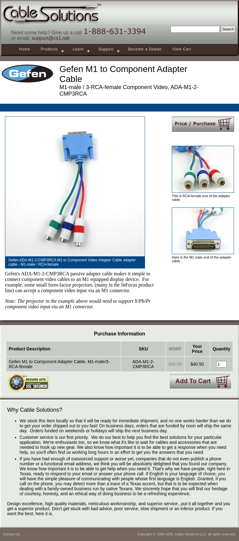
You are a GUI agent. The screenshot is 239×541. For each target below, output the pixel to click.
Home (24, 49)
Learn (78, 49)
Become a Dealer (145, 49)
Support (106, 49)
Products (49, 49)
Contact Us (11, 534)
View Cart (181, 49)
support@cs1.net (50, 38)
